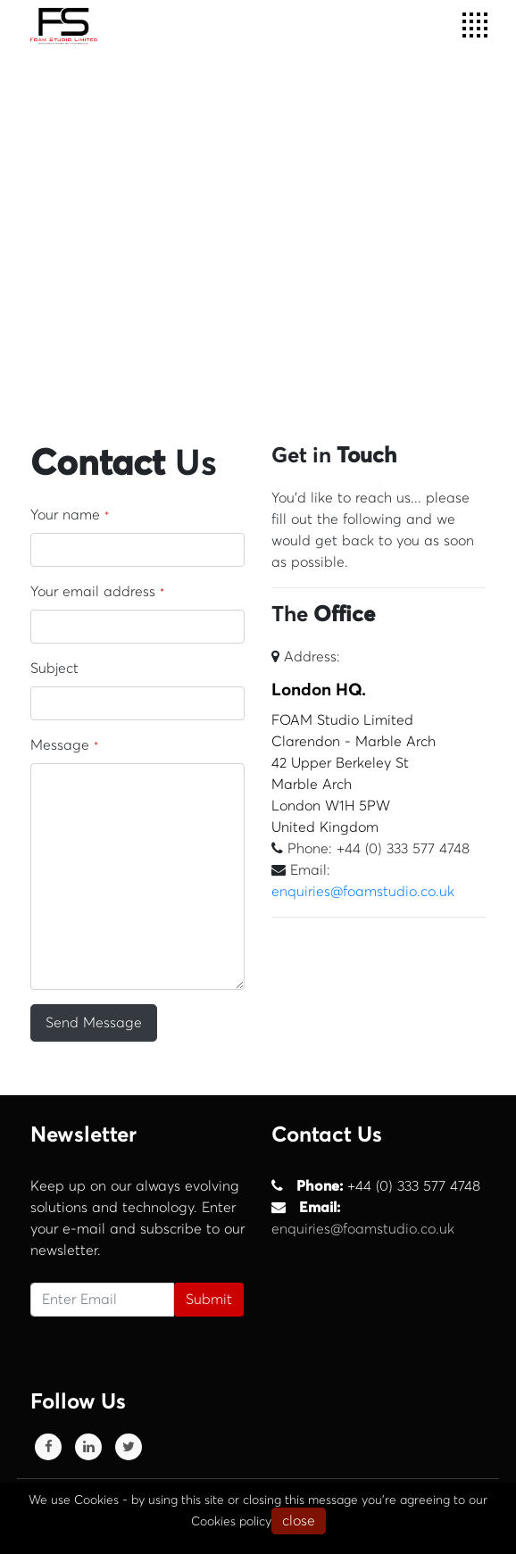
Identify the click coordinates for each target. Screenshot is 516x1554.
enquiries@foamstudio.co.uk (362, 892)
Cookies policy (231, 1522)
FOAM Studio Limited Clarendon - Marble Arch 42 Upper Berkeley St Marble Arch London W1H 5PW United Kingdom (378, 758)
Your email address (97, 592)
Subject (54, 668)
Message (64, 745)
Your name (69, 515)
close (298, 1521)
